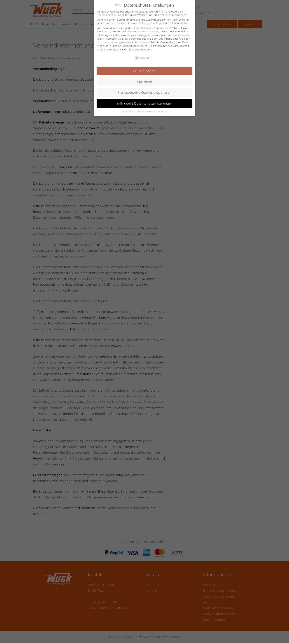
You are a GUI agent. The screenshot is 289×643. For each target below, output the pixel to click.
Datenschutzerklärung (134, 43)
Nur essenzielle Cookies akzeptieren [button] (144, 90)
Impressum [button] (163, 109)
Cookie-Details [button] (127, 109)
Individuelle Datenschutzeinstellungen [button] (144, 101)
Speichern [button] (144, 79)
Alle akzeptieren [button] (144, 68)
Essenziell (143, 55)
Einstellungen (111, 47)
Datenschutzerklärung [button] (146, 109)
